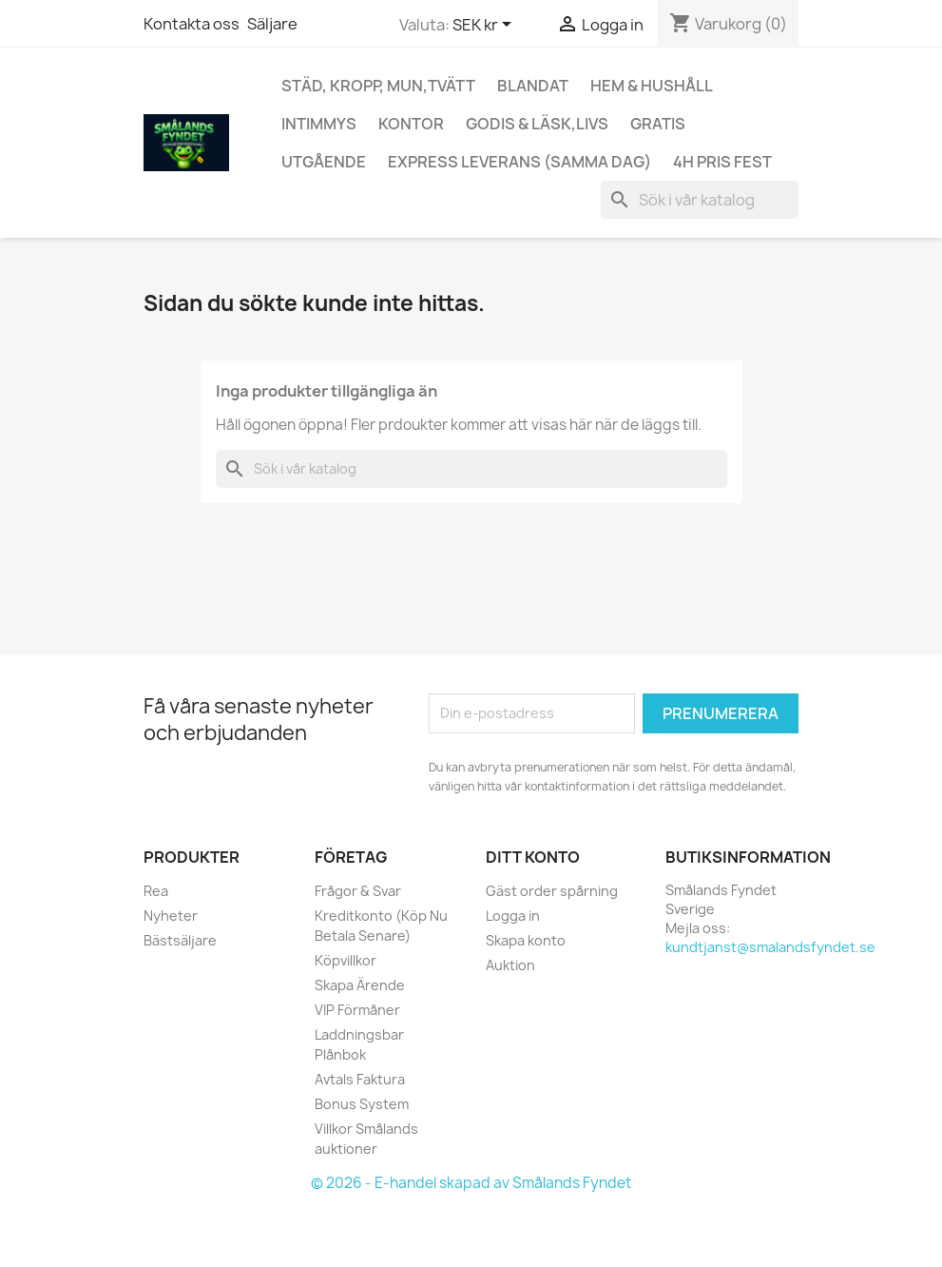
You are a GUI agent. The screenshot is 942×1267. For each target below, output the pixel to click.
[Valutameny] (485, 25)
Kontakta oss (192, 23)
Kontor (411, 123)
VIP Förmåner (357, 1010)
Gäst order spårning (552, 891)
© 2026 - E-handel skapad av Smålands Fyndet (471, 1183)
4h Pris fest (722, 161)
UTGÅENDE (323, 161)
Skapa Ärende (360, 985)
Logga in (513, 915)
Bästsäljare (180, 940)
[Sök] (699, 200)
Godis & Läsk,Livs (537, 123)
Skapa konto (526, 940)
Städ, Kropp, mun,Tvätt (378, 85)
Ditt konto (533, 857)
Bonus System (362, 1104)
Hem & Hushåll (651, 85)
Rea (156, 891)
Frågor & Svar (358, 891)
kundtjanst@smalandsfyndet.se (770, 947)
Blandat (532, 85)
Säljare (272, 23)
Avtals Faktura (360, 1079)
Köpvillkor (345, 960)
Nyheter (171, 915)
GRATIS (657, 123)
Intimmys (318, 123)
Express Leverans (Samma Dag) (519, 161)
